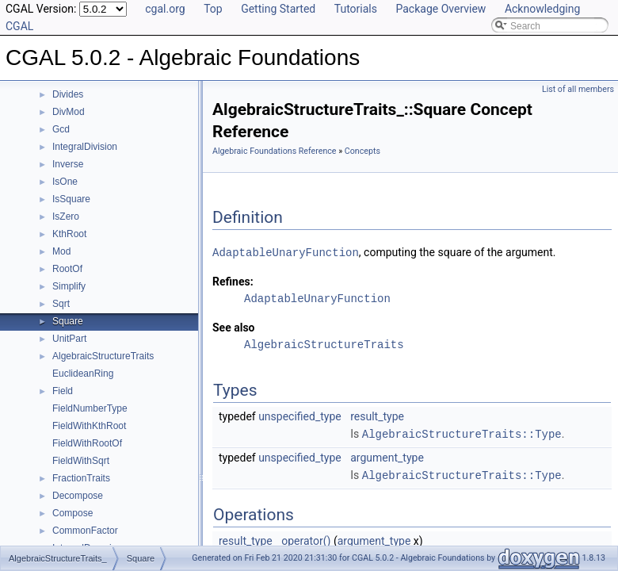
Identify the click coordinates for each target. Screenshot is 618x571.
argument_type (387, 456)
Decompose (77, 495)
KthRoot (69, 234)
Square (67, 321)
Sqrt (61, 303)
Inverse (67, 164)
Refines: (233, 280)
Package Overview (440, 8)
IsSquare (71, 199)
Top (213, 8)
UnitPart (69, 338)
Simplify (69, 286)
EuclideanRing (82, 373)
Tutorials (355, 8)
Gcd (61, 129)
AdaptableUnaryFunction (285, 251)
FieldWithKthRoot (89, 425)
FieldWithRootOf (87, 443)
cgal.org (165, 8)
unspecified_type (299, 415)
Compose (72, 513)
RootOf (67, 268)
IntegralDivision (84, 146)
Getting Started (278, 8)
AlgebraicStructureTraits (103, 356)
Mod (61, 251)
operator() (305, 538)
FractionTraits (81, 478)
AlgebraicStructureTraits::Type (462, 432)
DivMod (68, 111)
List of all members (578, 89)
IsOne (65, 181)
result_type (377, 415)
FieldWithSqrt (80, 460)
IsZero (65, 216)
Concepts (362, 151)
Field (62, 391)
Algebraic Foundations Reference (274, 151)
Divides (67, 94)
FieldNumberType (90, 408)
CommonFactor (85, 530)
